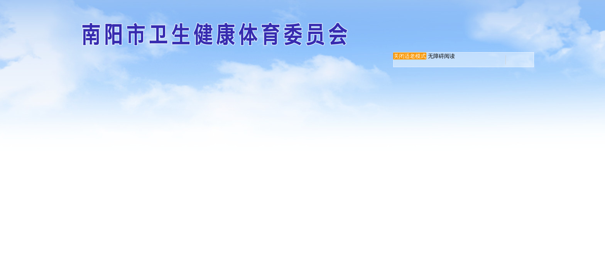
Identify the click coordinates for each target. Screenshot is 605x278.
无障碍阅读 (441, 56)
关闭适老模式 (410, 56)
